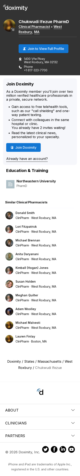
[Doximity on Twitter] (45, 450)
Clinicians (40, 423)
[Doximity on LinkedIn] (63, 450)
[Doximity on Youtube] (71, 450)
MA (36, 32)
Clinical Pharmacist (34, 27)
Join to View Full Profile (43, 49)
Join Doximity (23, 147)
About (40, 410)
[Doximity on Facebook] (54, 450)
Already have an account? (27, 159)
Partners (40, 436)
